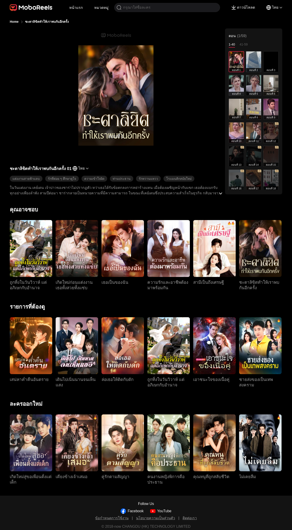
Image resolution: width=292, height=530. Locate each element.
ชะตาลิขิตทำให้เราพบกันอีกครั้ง (47, 21)
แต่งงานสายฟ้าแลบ (26, 178)
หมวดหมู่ (101, 8)
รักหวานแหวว (148, 178)
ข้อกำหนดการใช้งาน (112, 518)
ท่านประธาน (122, 178)
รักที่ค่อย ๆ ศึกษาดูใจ (62, 178)
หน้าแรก (76, 8)
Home (14, 21)
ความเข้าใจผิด (94, 178)
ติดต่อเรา (190, 518)
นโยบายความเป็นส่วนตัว (155, 518)
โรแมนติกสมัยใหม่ (179, 178)
